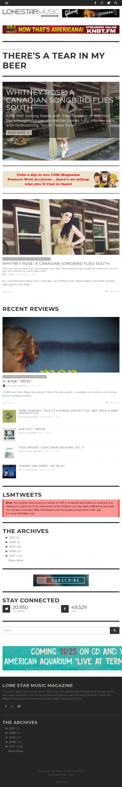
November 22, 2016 (25, 274)
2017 (12, 555)
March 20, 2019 (46, 470)
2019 (12, 546)
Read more (9, 292)
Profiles (44, 259)
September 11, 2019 (49, 417)
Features (32, 259)
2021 (12, 537)
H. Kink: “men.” (17, 381)
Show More (15, 560)
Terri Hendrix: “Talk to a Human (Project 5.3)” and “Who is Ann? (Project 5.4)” (69, 412)
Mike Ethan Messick (30, 451)
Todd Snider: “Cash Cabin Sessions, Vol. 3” (52, 447)
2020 (12, 542)
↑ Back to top (60, 782)
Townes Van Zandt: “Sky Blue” (42, 466)
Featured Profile (14, 259)
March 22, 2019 (52, 451)
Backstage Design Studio (61, 774)
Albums (7, 376)
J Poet (10, 274)
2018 (12, 551)
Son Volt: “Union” (32, 429)
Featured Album (24, 376)
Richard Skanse (16, 386)
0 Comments (112, 291)
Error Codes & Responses (49, 513)
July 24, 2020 (34, 386)
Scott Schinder (28, 433)
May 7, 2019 (44, 433)
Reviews (41, 376)
